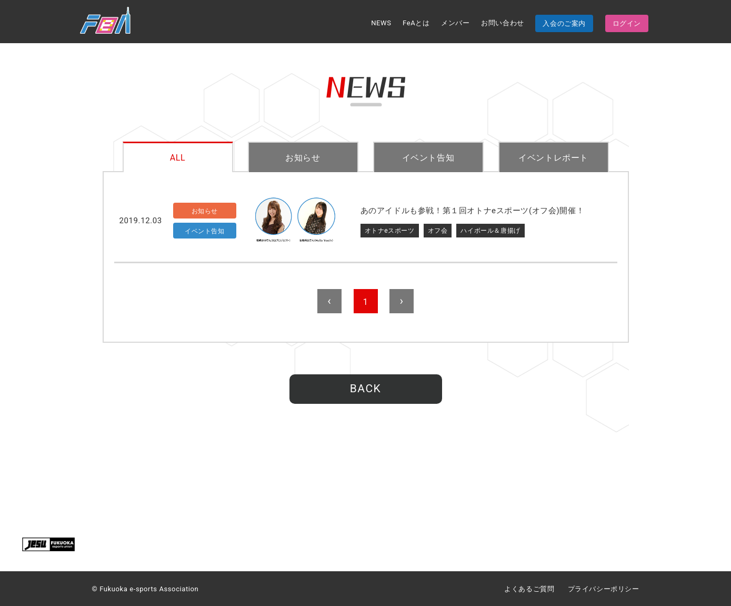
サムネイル (295, 221)
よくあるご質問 (529, 589)
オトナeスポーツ (390, 230)
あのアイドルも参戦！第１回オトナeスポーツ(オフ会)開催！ (473, 210)
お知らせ (302, 158)
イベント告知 (428, 158)
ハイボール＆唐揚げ (490, 230)
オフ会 (438, 230)
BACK (365, 388)
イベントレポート (553, 158)
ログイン (627, 23)
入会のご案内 (564, 23)
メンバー (455, 23)
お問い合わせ (502, 23)
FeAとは (416, 23)
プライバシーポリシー (603, 589)
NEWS (381, 23)
